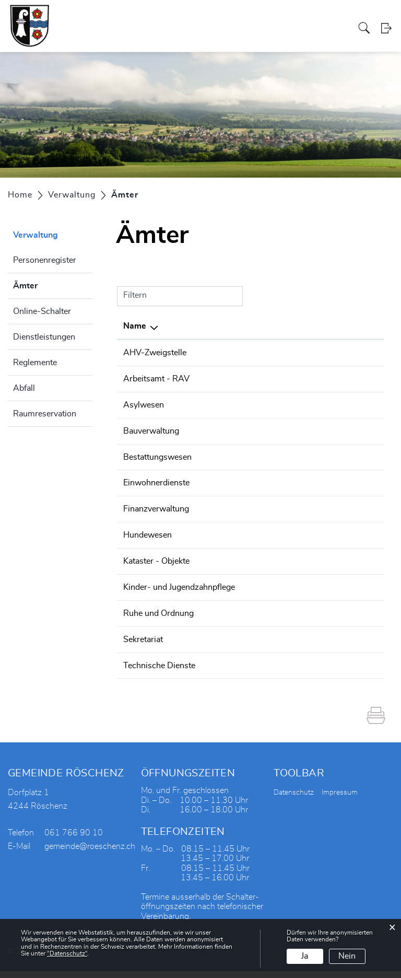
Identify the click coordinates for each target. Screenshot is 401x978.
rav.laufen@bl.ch (315, 378)
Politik (124, 17)
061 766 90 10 (243, 352)
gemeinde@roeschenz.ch (331, 352)
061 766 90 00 (243, 621)
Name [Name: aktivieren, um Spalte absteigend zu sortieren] (134, 326)
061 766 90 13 (243, 506)
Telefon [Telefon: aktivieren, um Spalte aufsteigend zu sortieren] (228, 326)
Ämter (51, 284)
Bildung (314, 17)
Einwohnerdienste (156, 480)
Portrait (99, 17)
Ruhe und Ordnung (158, 621)
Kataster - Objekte (156, 557)
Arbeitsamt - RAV (156, 378)
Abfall (24, 388)
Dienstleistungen (44, 337)
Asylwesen (143, 404)
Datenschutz (294, 799)
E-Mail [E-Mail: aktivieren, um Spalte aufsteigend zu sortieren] (297, 326)
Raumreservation (44, 414)
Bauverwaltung (151, 429)
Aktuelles (344, 17)
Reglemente (35, 362)
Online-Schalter (42, 311)
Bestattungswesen (157, 455)
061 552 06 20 (243, 378)
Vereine (251, 17)
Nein (347, 956)
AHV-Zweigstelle (154, 352)
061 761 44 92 (243, 672)
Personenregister (44, 260)
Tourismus (282, 17)
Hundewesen (147, 532)
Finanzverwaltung (156, 506)
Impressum (340, 799)
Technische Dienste (159, 672)
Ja (304, 956)
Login (386, 39)
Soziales (190, 17)
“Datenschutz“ (67, 953)
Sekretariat (143, 647)
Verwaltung (155, 17)
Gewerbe (220, 17)
